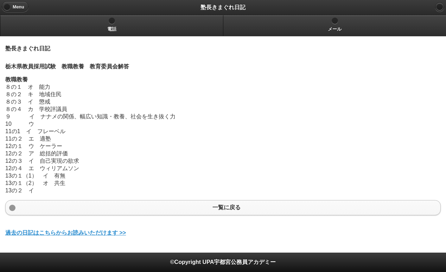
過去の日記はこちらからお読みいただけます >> (65, 233)
